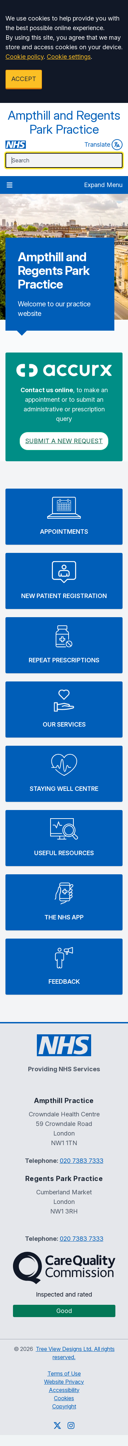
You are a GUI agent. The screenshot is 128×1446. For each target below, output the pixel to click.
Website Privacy (64, 1381)
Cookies (64, 1398)
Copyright (64, 1406)
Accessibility (64, 1390)
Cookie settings (69, 56)
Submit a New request (64, 441)
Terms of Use (64, 1373)
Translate (103, 144)
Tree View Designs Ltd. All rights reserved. (75, 1353)
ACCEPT (23, 78)
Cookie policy (24, 56)
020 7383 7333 (81, 1160)
